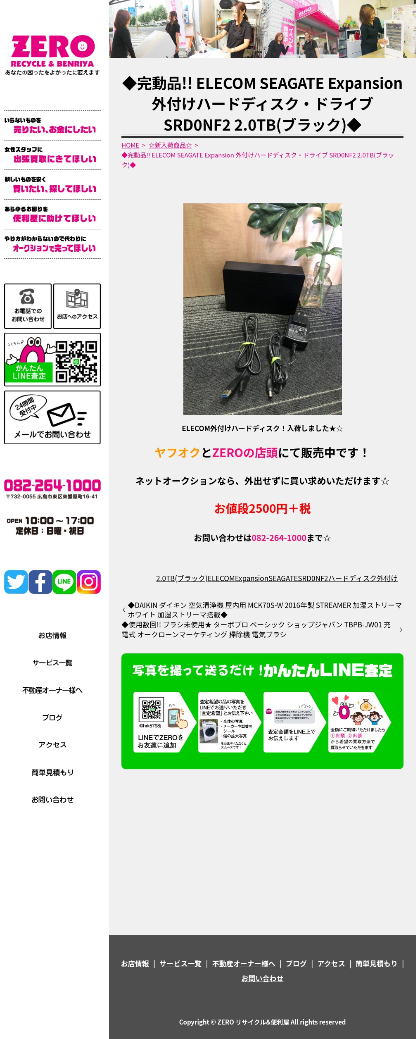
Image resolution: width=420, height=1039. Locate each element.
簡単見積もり (377, 963)
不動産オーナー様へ (243, 963)
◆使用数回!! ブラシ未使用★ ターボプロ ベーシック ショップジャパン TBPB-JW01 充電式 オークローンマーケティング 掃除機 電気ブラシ (256, 629)
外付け (387, 578)
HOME (130, 145)
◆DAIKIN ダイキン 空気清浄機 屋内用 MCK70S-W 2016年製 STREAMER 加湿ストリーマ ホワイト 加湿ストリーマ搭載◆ (265, 610)
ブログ (296, 963)
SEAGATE (283, 578)
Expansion (251, 578)
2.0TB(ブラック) (181, 578)
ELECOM (221, 578)
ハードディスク (352, 578)
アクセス (331, 963)
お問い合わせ (263, 978)
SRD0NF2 (313, 578)
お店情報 (135, 963)
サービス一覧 (180, 963)
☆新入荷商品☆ (170, 145)
